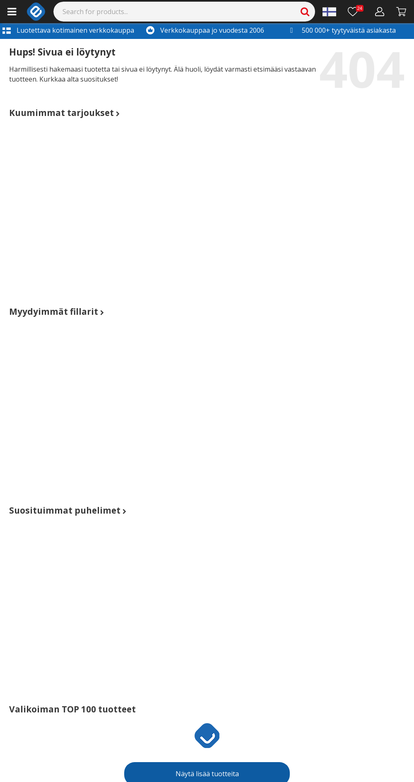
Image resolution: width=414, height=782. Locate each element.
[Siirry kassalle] (401, 11)
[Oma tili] (380, 11)
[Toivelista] (356, 11)
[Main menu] (11, 11)
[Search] (184, 12)
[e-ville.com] (36, 11)
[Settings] (329, 11)
